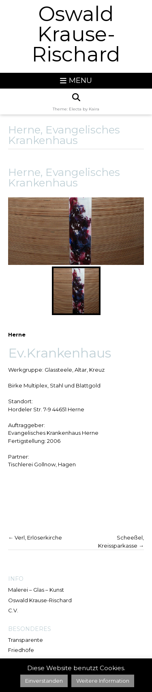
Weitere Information (102, 680)
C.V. (13, 610)
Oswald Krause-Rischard (76, 34)
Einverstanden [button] (44, 680)
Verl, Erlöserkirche (35, 537)
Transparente (25, 640)
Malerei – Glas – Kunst (36, 589)
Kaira (94, 109)
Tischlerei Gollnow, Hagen (42, 464)
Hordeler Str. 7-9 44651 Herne (46, 409)
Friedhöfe (21, 650)
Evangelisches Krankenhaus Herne (53, 433)
